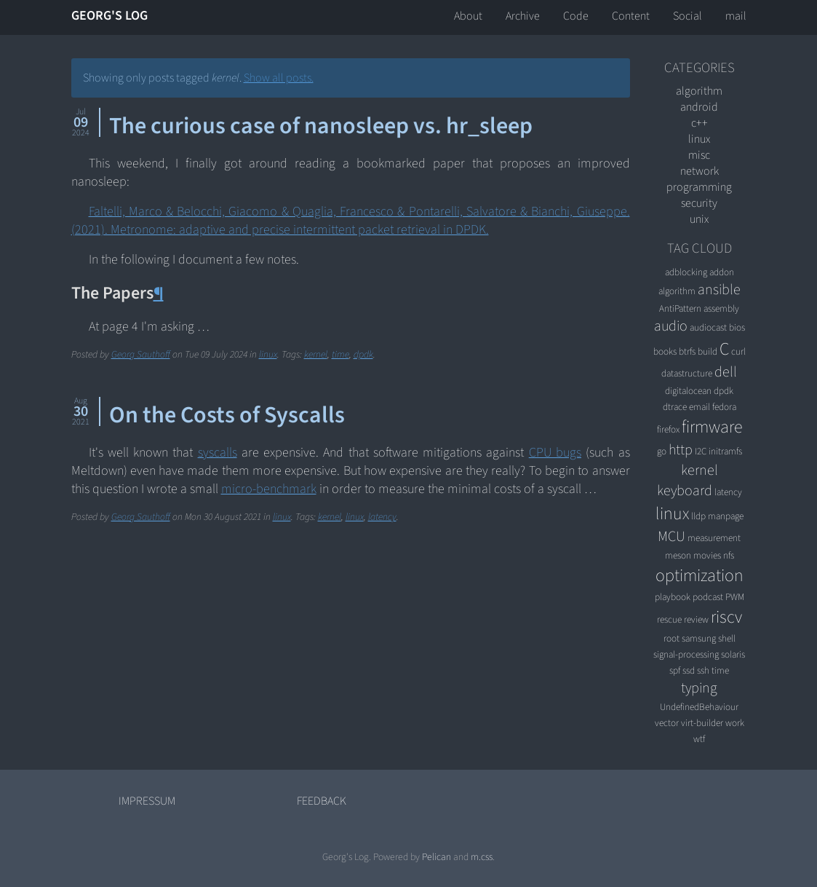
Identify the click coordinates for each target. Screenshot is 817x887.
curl (738, 351)
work (734, 723)
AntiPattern (680, 308)
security (699, 203)
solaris (733, 654)
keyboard (684, 491)
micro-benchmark (268, 489)
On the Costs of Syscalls (227, 415)
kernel (315, 354)
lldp (698, 516)
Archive (523, 16)
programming (699, 187)
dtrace (675, 407)
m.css (482, 857)
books (665, 351)
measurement (714, 538)
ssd (688, 670)
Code (576, 16)
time (340, 354)
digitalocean (688, 391)
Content (631, 16)
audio (671, 326)
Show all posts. (279, 78)
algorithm (699, 91)
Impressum (147, 801)
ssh (703, 670)
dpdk (363, 354)
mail (735, 16)
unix (699, 219)
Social (687, 16)
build (707, 351)
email (699, 407)
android (699, 107)
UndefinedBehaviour (699, 707)
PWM (734, 597)
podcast (708, 597)
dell (725, 372)
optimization (699, 575)
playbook (672, 597)
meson (678, 555)
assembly (721, 308)
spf (674, 670)
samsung (699, 638)
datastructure (686, 373)
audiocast (708, 327)
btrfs (687, 351)
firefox (668, 429)
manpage (726, 516)
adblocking (686, 272)
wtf (699, 739)
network (699, 171)
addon (721, 272)
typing (699, 688)
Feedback (321, 801)
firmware (712, 427)
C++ (699, 123)
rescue (669, 619)
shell (727, 638)
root (671, 638)
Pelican (436, 857)
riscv (726, 617)
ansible (719, 290)
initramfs (725, 451)
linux (268, 354)
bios (737, 327)
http (681, 450)
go (661, 451)
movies (707, 555)
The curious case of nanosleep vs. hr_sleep (321, 126)
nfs (728, 555)
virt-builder (702, 723)
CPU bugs (555, 453)
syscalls (217, 453)
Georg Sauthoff (140, 354)
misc (699, 155)
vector (667, 723)
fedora (724, 407)
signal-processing (686, 654)
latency (382, 517)
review (696, 619)
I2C (700, 451)
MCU (671, 537)
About (468, 16)
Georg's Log (109, 16)
